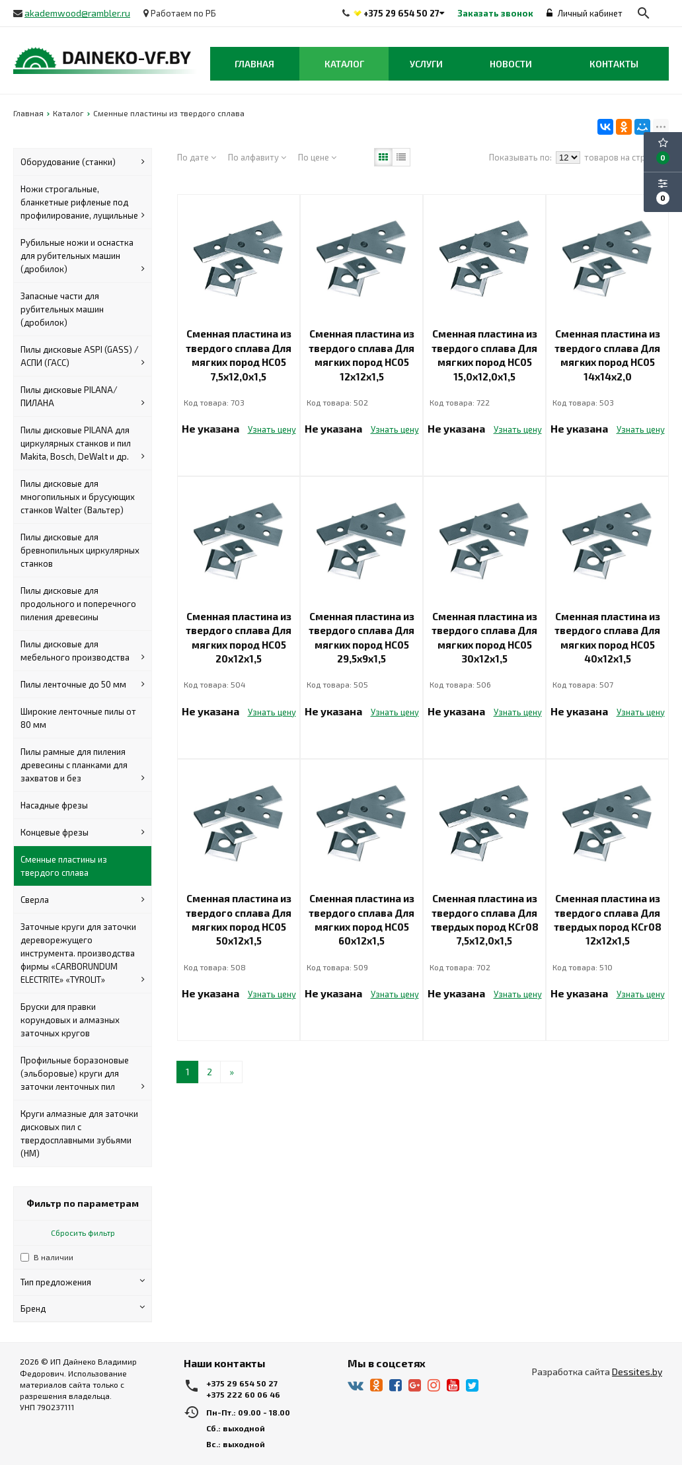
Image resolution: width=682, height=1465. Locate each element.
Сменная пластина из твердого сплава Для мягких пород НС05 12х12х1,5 (361, 355)
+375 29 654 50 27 (401, 13)
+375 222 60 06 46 (243, 1394)
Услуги (426, 63)
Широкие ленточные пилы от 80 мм (78, 718)
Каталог (344, 63)
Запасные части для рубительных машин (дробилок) (62, 309)
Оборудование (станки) (82, 161)
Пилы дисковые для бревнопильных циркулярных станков (79, 550)
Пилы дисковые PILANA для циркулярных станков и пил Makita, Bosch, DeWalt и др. (82, 444)
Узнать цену (272, 429)
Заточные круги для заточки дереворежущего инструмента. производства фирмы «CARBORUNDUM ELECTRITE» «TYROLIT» (82, 953)
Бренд (82, 1308)
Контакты (613, 63)
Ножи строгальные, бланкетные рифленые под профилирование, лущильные (82, 203)
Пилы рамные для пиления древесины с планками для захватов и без (82, 765)
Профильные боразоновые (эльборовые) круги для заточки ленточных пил (82, 1074)
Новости (511, 63)
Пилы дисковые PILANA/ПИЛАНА (82, 397)
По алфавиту (257, 157)
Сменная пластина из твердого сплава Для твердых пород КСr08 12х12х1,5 (608, 919)
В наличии (53, 1257)
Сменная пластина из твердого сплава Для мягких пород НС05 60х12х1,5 (361, 919)
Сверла (82, 899)
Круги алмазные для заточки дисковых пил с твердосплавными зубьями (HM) (79, 1133)
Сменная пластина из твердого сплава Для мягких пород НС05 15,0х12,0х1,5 (484, 355)
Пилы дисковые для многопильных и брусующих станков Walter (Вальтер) (77, 496)
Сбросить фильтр (83, 1232)
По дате (196, 157)
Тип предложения (82, 1281)
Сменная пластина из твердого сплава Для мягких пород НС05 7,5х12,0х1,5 (238, 355)
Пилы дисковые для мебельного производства (82, 651)
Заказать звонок (495, 13)
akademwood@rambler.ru (77, 12)
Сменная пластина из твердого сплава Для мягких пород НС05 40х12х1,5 (607, 637)
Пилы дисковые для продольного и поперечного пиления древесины (78, 603)
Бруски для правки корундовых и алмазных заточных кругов (70, 1019)
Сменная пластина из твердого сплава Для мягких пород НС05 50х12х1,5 (238, 919)
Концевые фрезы (82, 832)
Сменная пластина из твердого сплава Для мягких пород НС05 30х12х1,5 (484, 637)
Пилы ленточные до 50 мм (82, 684)
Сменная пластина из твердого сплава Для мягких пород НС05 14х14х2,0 (607, 355)
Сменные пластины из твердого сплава (63, 866)
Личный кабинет (585, 13)
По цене (317, 157)
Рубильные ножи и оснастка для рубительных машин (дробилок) (82, 256)
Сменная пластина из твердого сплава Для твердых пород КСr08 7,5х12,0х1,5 (485, 919)
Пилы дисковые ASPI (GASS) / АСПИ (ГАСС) (82, 356)
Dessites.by (637, 1371)
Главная (254, 63)
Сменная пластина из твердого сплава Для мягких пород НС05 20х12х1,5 (238, 637)
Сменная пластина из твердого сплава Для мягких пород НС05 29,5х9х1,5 (361, 637)
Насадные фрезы (54, 805)
